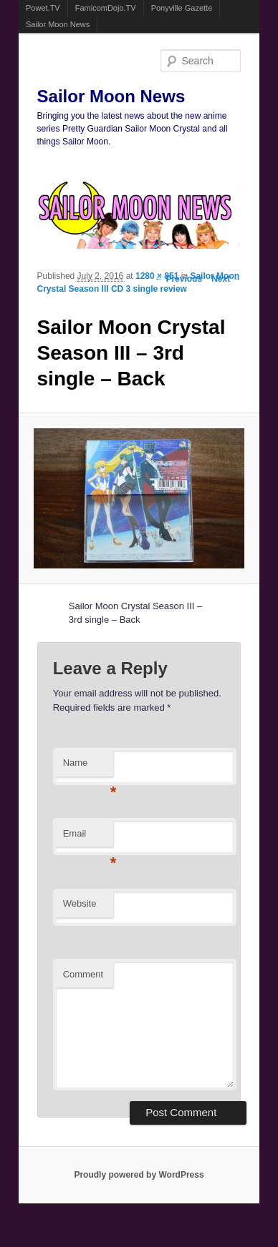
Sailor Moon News (58, 24)
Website (80, 903)
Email (88, 837)
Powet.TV (43, 8)
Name (88, 767)
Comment (83, 974)
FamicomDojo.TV (105, 8)
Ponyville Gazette (182, 8)
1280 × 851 (156, 276)
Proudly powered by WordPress (138, 1175)
